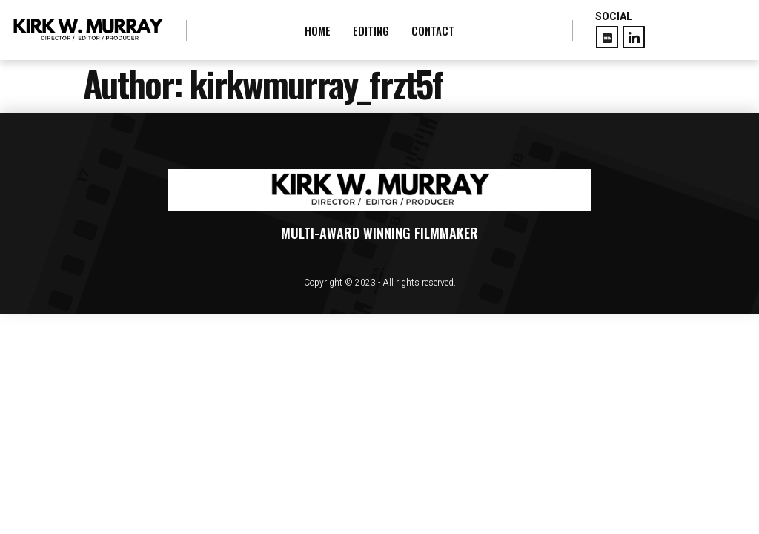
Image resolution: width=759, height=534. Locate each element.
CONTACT (432, 30)
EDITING (371, 30)
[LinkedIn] (634, 37)
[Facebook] (607, 37)
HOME (318, 30)
